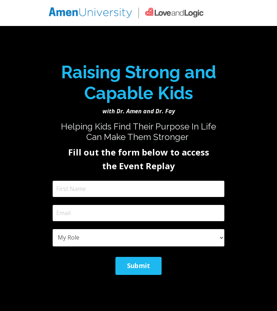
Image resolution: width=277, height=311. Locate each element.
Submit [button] (138, 265)
